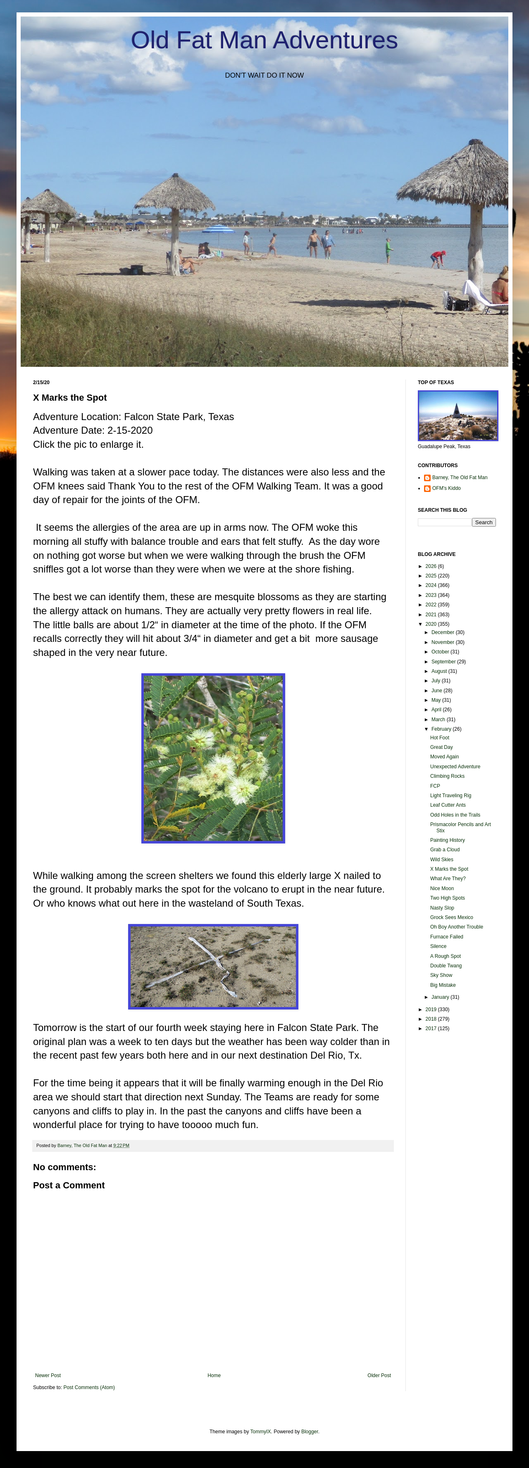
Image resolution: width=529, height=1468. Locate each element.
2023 (432, 595)
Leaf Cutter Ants (448, 805)
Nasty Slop (442, 908)
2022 (432, 605)
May (436, 700)
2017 (432, 1028)
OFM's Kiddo (446, 488)
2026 (432, 566)
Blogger (309, 1432)
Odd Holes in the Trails (455, 815)
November (443, 642)
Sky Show (441, 975)
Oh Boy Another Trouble (456, 927)
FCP (435, 786)
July (436, 681)
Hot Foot (439, 738)
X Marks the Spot (449, 869)
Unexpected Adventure (455, 767)
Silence (438, 946)
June (437, 691)
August (439, 671)
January (440, 997)
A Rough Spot (445, 956)
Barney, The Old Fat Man (460, 477)
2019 (432, 1009)
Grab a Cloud (445, 850)
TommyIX (260, 1432)
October (440, 652)
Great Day (441, 747)
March (439, 719)
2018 (432, 1019)
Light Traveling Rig (450, 795)
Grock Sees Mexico (451, 917)
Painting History (447, 840)
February (442, 729)
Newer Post (48, 1375)
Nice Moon (442, 888)
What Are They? (448, 878)
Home (214, 1375)
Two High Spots (447, 898)
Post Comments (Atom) (89, 1387)
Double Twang (446, 966)
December (443, 632)
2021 (432, 615)
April (437, 710)
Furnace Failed (446, 937)
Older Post (379, 1375)
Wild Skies (441, 859)
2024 (432, 585)
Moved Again (444, 757)
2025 (432, 576)
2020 (432, 624)
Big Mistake (443, 985)
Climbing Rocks (447, 776)
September (444, 662)
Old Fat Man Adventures (264, 40)
